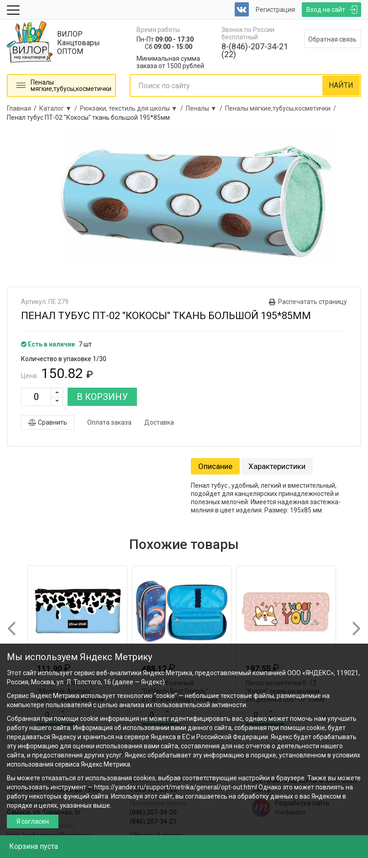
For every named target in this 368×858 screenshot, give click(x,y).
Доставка (159, 422)
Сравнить (47, 422)
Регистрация (275, 9)
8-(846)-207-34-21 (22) (254, 50)
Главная (19, 108)
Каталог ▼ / (59, 108)
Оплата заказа (109, 422)
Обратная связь (332, 39)
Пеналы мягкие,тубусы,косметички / (282, 108)
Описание (215, 466)
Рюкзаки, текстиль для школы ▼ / (133, 108)
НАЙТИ (341, 85)
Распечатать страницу (312, 301)
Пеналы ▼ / (205, 108)
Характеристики (276, 466)
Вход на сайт (325, 9)
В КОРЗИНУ (102, 396)
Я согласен (32, 821)
